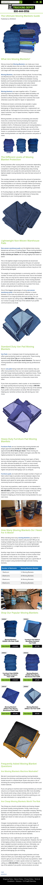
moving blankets (24, 538)
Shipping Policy (8, 879)
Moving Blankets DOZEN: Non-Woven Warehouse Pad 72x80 (32, 675)
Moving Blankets (19, 64)
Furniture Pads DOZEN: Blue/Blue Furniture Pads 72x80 (10, 675)
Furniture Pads (6, 447)
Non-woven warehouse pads (11, 248)
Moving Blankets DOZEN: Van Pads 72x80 (11, 640)
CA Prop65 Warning (29, 881)
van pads (9, 369)
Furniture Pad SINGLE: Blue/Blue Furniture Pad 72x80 (32, 641)
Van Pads (4, 354)
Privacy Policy (28, 879)
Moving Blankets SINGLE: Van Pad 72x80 (32, 708)
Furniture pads (6, 474)
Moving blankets (7, 91)
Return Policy (18, 879)
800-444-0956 (21, 11)
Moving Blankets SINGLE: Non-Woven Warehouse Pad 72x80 (10, 708)
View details (5, 646)
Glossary (18, 881)
